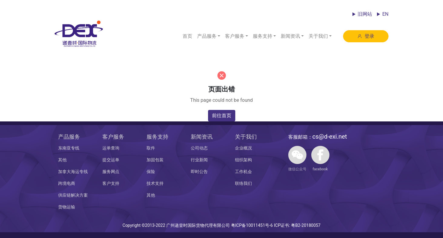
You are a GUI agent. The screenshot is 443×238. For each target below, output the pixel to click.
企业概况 (243, 148)
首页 (187, 36)
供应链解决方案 (73, 195)
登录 (365, 36)
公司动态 (199, 148)
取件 (151, 148)
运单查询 (110, 148)
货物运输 (66, 206)
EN (385, 14)
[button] (209, 36)
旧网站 (365, 14)
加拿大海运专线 (73, 171)
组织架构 (243, 159)
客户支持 (110, 183)
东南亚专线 (68, 148)
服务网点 (110, 171)
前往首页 (221, 115)
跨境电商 (66, 183)
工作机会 (243, 171)
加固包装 (155, 159)
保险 (151, 171)
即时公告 (199, 171)
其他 (62, 159)
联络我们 (243, 183)
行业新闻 (199, 159)
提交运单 (110, 159)
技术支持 (155, 183)
